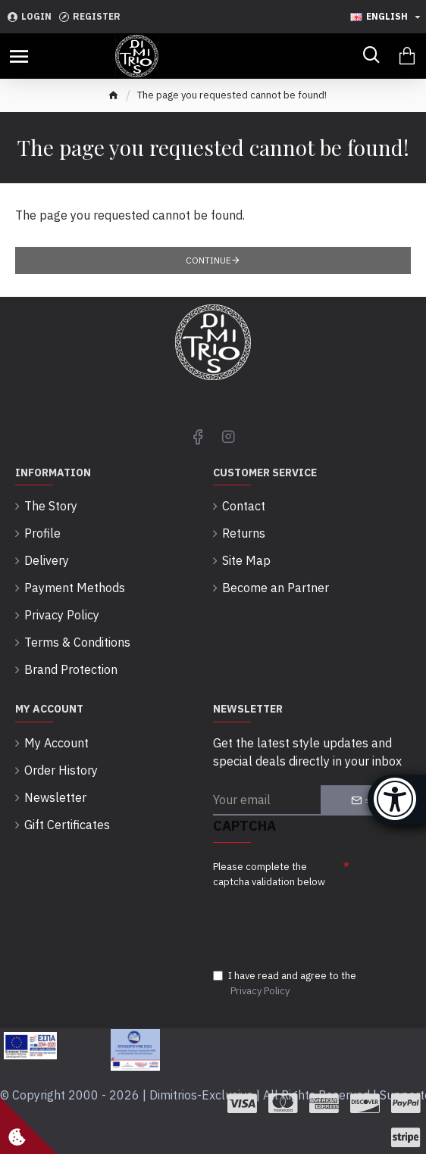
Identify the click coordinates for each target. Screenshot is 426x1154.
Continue (208, 260)
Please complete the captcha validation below (269, 874)
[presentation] (319, 920)
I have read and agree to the (284, 983)
